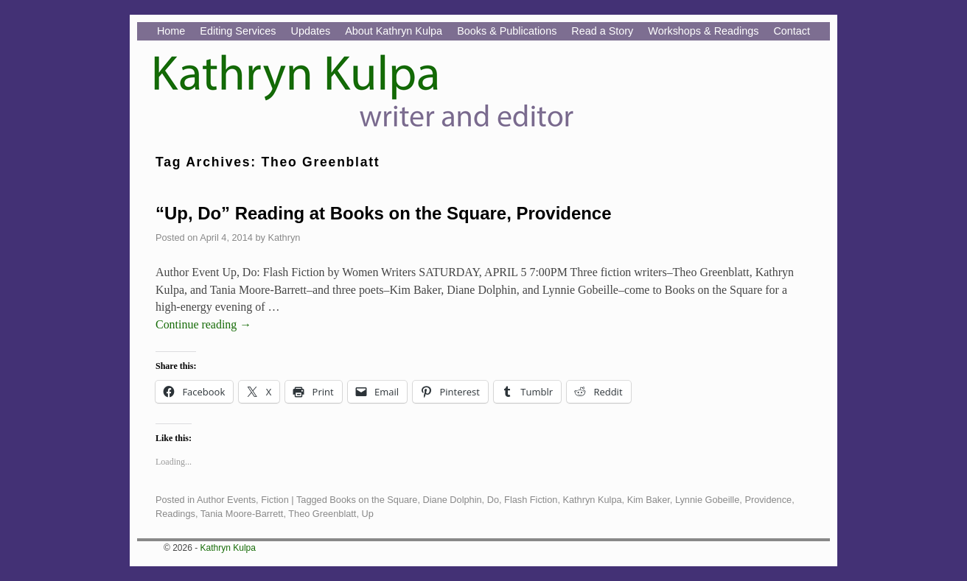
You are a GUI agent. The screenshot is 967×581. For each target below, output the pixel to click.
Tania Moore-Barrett (242, 513)
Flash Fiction (530, 499)
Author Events (226, 499)
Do (493, 499)
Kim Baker (648, 499)
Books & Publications (506, 31)
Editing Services (238, 31)
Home (171, 31)
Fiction (275, 499)
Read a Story (602, 31)
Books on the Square (373, 499)
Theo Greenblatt (322, 513)
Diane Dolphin (452, 499)
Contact (791, 31)
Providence (768, 499)
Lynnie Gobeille (707, 499)
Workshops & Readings (703, 31)
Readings (175, 513)
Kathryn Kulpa (591, 499)
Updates (311, 31)
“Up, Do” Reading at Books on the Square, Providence (383, 213)
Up (368, 513)
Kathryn (284, 237)
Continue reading (203, 324)
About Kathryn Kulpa (393, 31)
